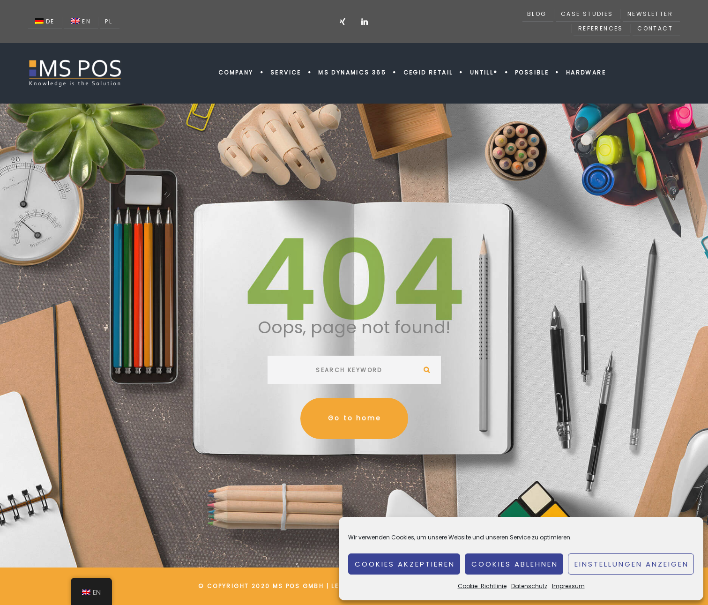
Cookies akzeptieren (405, 564)
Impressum (568, 586)
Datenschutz (529, 586)
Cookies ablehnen (514, 564)
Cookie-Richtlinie (482, 586)
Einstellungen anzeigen (631, 564)
